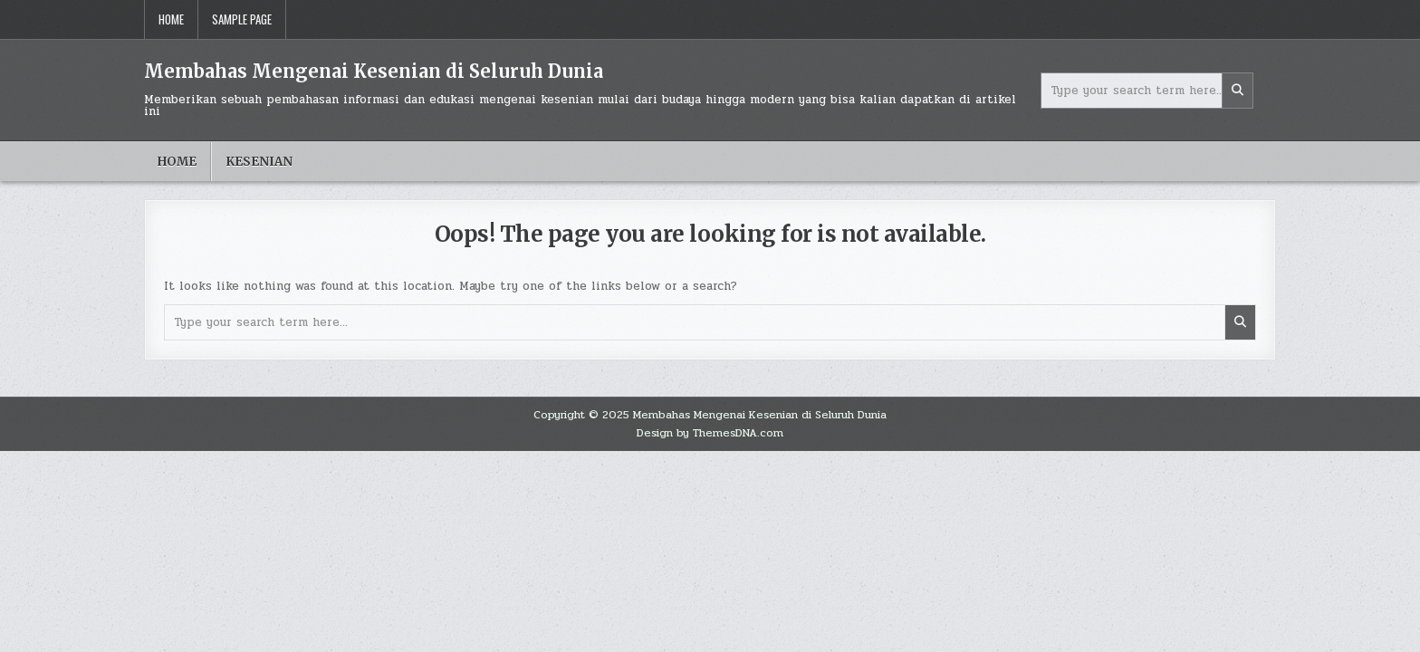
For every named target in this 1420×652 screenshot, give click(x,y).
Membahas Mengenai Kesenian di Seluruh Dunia (373, 71)
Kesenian (259, 161)
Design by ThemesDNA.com (710, 433)
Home (171, 19)
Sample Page (242, 19)
